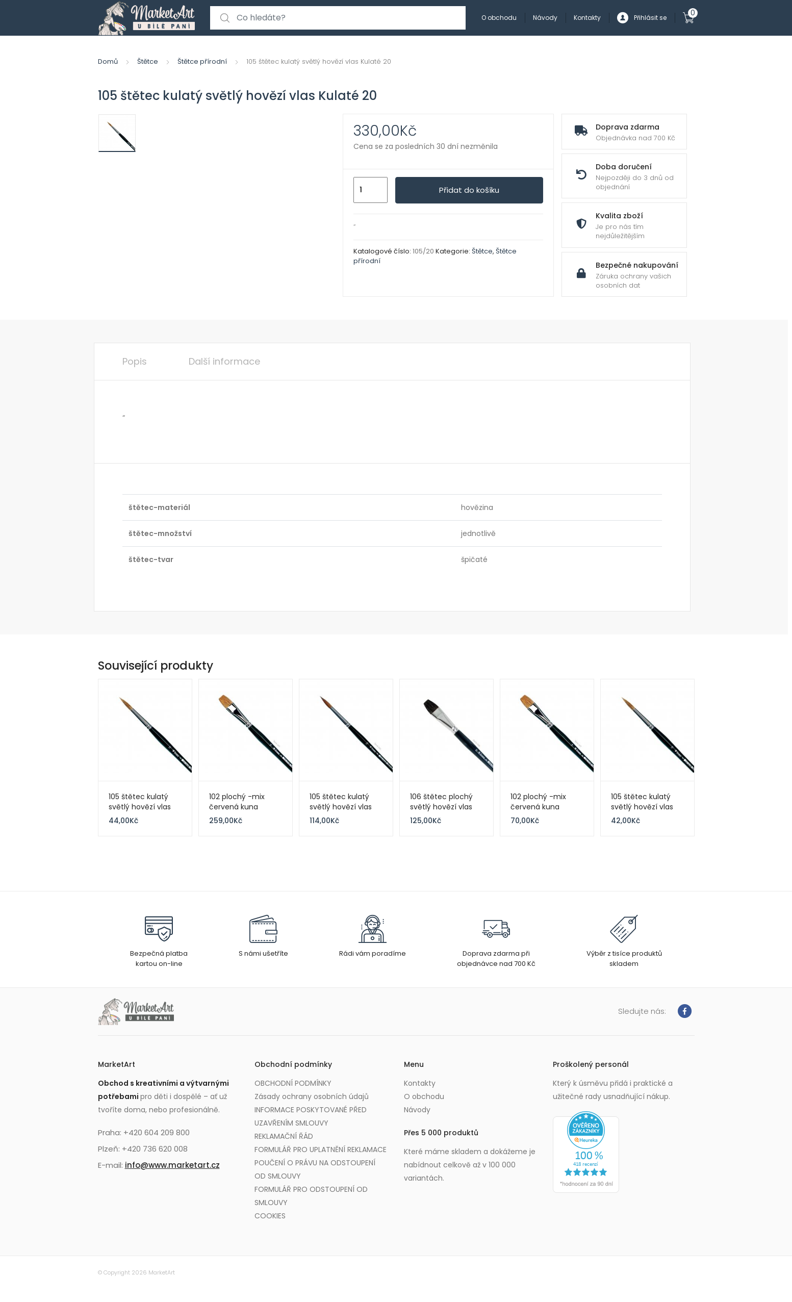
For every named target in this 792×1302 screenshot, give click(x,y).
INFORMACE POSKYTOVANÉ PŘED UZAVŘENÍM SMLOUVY (310, 1116)
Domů (108, 61)
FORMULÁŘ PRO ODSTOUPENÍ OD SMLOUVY (311, 1196)
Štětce (147, 61)
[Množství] (370, 190)
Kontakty (587, 17)
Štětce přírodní (202, 61)
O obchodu (499, 17)
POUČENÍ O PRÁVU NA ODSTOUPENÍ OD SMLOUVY (314, 1169)
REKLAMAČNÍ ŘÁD (283, 1136)
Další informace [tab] (224, 361)
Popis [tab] (134, 361)
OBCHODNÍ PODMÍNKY (292, 1083)
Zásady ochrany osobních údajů (311, 1096)
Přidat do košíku (469, 190)
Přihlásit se (642, 18)
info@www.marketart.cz (172, 1165)
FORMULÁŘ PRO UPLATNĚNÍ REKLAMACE (320, 1149)
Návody (545, 17)
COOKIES (270, 1216)
